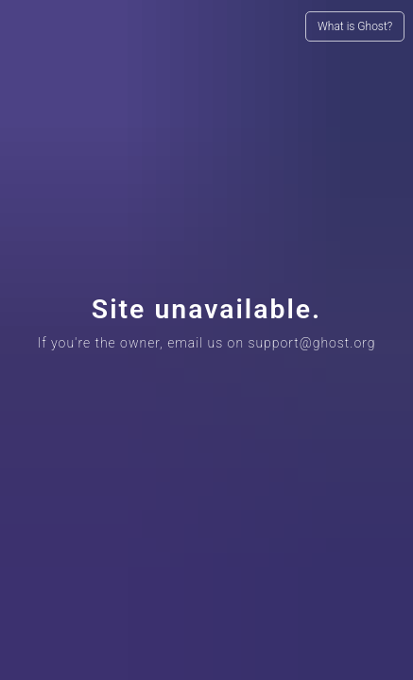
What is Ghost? (355, 26)
